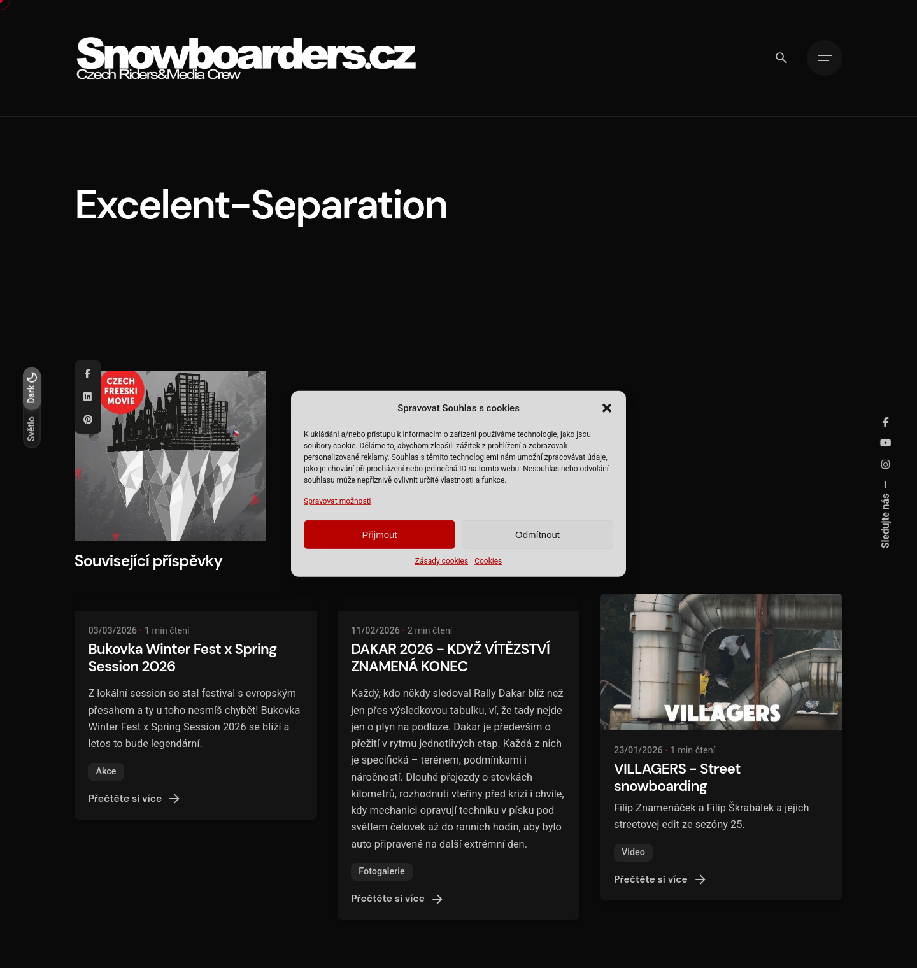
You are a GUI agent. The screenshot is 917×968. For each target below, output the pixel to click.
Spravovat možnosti (337, 501)
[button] (607, 408)
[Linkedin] (87, 397)
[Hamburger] (824, 58)
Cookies (488, 561)
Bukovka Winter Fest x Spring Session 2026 (182, 658)
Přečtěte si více (135, 798)
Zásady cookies (441, 561)
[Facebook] (87, 374)
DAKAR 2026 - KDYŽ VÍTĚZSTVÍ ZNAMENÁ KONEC (450, 658)
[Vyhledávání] (781, 58)
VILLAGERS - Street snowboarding (677, 777)
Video (633, 852)
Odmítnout (537, 534)
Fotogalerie (382, 871)
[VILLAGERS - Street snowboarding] (721, 662)
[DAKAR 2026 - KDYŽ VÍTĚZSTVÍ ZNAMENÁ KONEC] (459, 602)
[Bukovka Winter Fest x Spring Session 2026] (196, 602)
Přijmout (379, 534)
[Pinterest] (87, 420)
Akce (106, 771)
